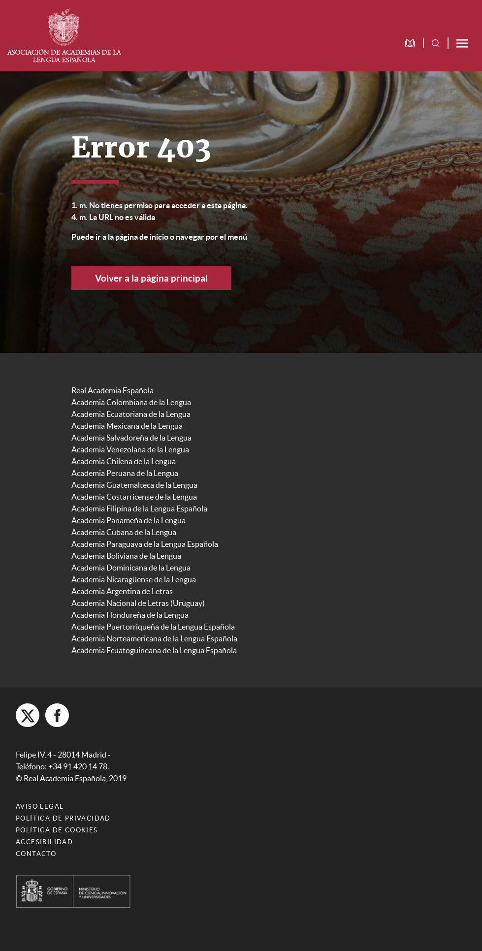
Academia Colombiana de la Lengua (131, 402)
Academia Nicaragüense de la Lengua (133, 579)
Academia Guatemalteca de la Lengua (134, 484)
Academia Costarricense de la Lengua (134, 496)
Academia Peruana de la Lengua (124, 473)
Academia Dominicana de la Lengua (131, 567)
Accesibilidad (44, 842)
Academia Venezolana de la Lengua (130, 449)
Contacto (36, 853)
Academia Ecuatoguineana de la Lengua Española (154, 650)
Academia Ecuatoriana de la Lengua (131, 414)
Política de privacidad (63, 818)
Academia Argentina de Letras (122, 591)
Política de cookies (57, 830)
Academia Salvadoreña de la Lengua (131, 437)
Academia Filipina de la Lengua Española (139, 508)
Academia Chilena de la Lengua (123, 461)
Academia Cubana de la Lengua (123, 532)
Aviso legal (40, 806)
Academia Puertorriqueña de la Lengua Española (153, 626)
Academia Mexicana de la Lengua (127, 425)
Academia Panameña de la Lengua (128, 520)
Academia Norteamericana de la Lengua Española (154, 638)
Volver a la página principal (151, 278)
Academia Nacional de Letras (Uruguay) (138, 603)
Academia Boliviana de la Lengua (126, 555)
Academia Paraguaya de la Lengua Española (144, 543)
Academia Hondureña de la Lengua (130, 614)
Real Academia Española (112, 390)
